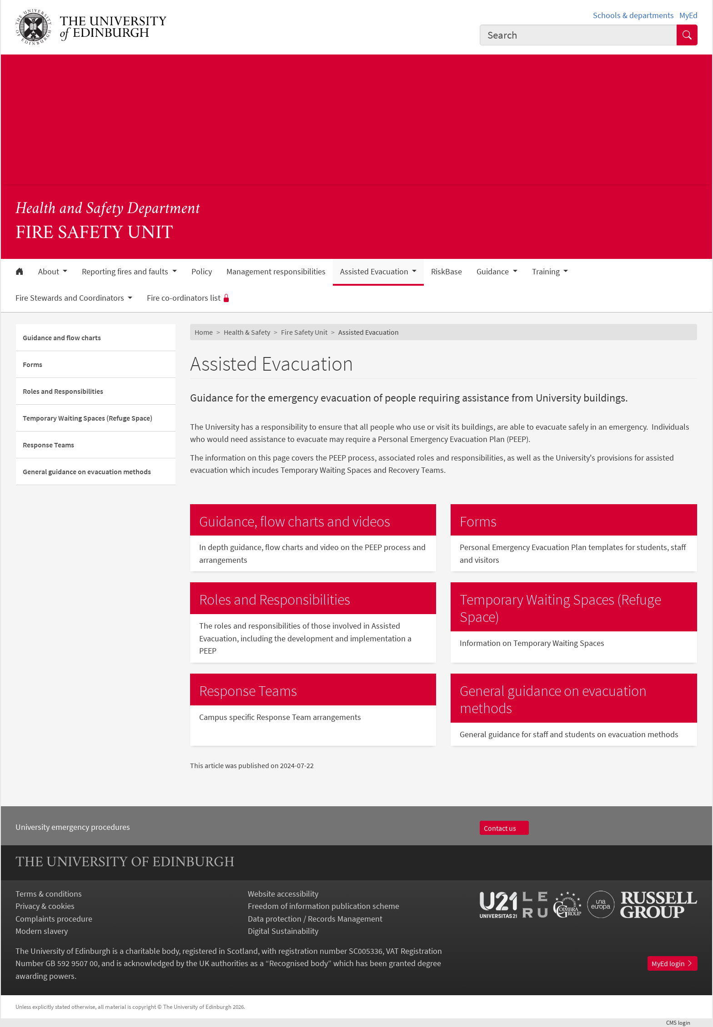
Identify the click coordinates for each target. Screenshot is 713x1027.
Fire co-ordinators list (189, 298)
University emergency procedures (72, 827)
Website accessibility (283, 893)
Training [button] (547, 272)
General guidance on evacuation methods (87, 471)
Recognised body (298, 963)
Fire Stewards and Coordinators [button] (70, 298)
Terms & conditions (48, 893)
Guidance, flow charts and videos (294, 521)
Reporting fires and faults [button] (126, 272)
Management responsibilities (276, 272)
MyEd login (672, 963)
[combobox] (578, 35)
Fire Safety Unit (304, 332)
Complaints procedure (53, 918)
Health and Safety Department (107, 209)
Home (204, 332)
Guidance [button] (494, 272)
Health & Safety (247, 332)
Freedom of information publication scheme (323, 906)
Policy (201, 272)
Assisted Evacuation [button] (375, 272)
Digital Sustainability (283, 931)
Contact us (504, 828)
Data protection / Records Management (315, 918)
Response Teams (48, 444)
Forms (32, 364)
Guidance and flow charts (62, 337)
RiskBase (446, 272)
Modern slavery (41, 931)
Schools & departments (633, 15)
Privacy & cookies (45, 906)
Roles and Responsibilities (63, 391)
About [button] (49, 272)
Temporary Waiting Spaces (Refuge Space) (87, 417)
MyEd (688, 15)
